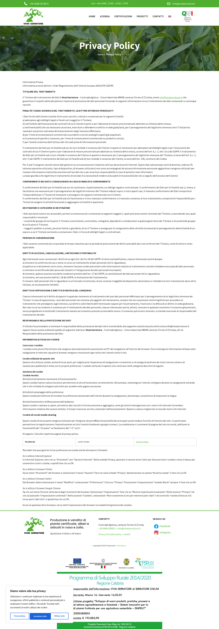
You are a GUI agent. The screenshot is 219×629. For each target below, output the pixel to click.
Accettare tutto (59, 616)
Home (88, 16)
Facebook (162, 526)
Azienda (101, 16)
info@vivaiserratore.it (183, 3)
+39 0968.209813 (106, 528)
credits (126, 534)
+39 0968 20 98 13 (39, 3)
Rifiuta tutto (38, 616)
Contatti (158, 16)
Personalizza (19, 616)
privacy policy (142, 441)
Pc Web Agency (120, 545)
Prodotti (141, 16)
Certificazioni (120, 16)
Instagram (162, 532)
